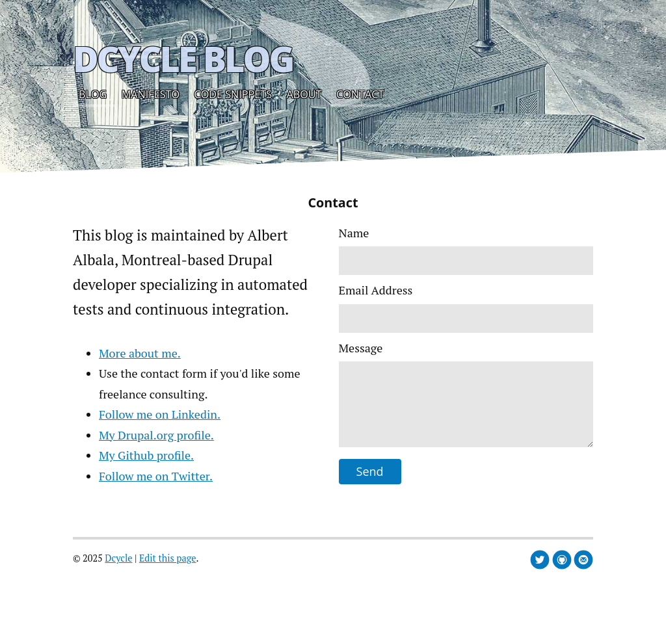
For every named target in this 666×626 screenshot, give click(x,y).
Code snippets (233, 94)
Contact (360, 94)
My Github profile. (146, 455)
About (304, 94)
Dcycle (118, 558)
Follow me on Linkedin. (159, 414)
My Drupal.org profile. (156, 435)
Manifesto (151, 94)
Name (354, 233)
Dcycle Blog (183, 58)
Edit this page (167, 558)
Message (361, 348)
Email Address (376, 290)
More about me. (140, 353)
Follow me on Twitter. (156, 476)
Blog (93, 94)
